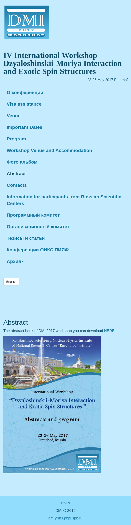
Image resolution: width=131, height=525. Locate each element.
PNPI (65, 503)
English (11, 281)
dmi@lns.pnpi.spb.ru (65, 518)
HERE (110, 331)
